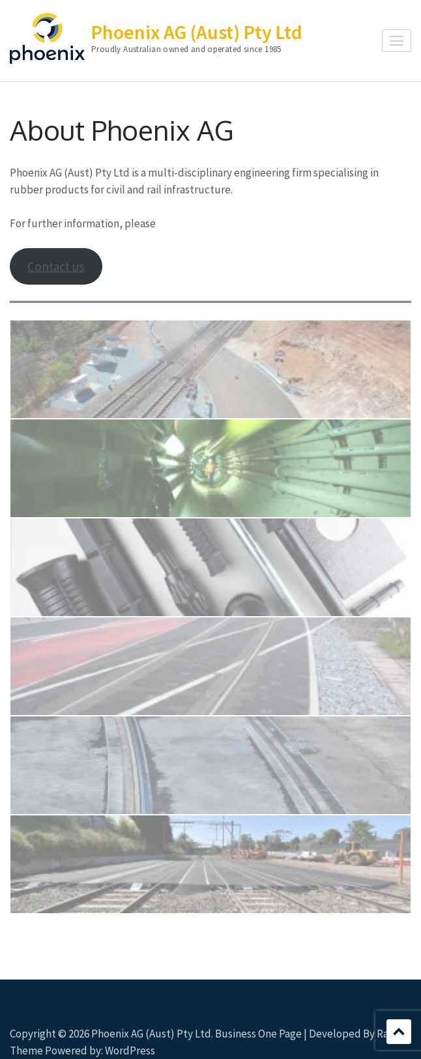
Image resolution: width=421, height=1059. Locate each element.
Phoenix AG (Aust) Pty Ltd (196, 32)
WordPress (130, 1050)
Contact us (55, 266)
